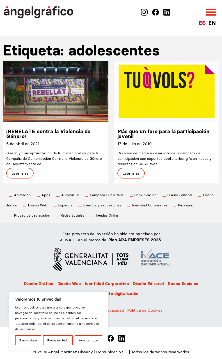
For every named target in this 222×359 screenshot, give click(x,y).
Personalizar (28, 340)
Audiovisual (70, 195)
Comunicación (145, 195)
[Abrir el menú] (211, 12)
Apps (45, 195)
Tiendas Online (107, 215)
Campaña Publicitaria (107, 195)
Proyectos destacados (32, 215)
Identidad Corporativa (149, 205)
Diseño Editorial (179, 195)
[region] (58, 321)
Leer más (20, 173)
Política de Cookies (144, 310)
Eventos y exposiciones (102, 205)
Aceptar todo (88, 340)
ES (202, 23)
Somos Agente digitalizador (111, 293)
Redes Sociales (72, 215)
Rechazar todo (58, 340)
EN (212, 23)
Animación (22, 195)
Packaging (186, 205)
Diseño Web (37, 205)
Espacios (65, 205)
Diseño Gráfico (38, 283)
